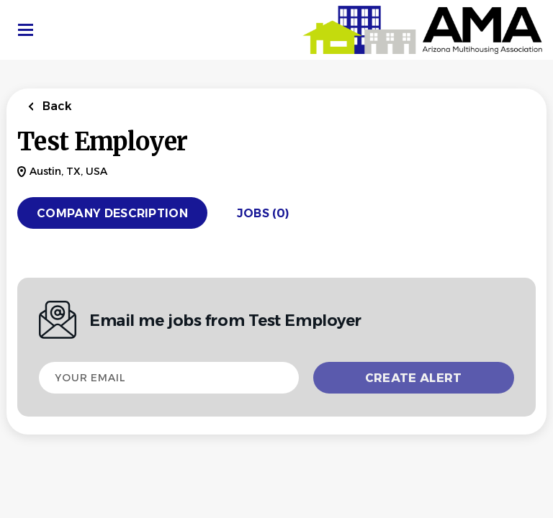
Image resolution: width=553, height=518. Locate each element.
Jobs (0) (263, 213)
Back (56, 106)
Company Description (112, 213)
